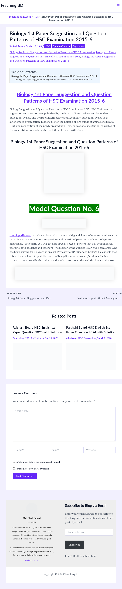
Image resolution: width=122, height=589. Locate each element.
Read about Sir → (31, 560)
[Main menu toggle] (118, 5)
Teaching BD (11, 5)
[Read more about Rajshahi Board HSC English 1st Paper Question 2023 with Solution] (37, 356)
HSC (36, 16)
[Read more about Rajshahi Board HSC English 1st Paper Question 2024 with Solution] (91, 356)
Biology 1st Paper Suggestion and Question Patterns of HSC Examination (52, 52)
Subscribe (74, 544)
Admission (18, 338)
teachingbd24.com (20, 235)
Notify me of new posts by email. (32, 468)
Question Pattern (61, 46)
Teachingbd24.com (20, 16)
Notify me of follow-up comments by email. (37, 461)
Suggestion (78, 46)
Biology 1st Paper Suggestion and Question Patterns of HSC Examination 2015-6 (54, 76)
